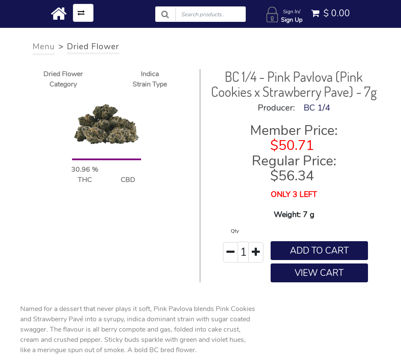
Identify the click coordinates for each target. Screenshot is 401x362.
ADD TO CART (319, 251)
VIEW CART (319, 273)
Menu (44, 46)
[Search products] (200, 14)
